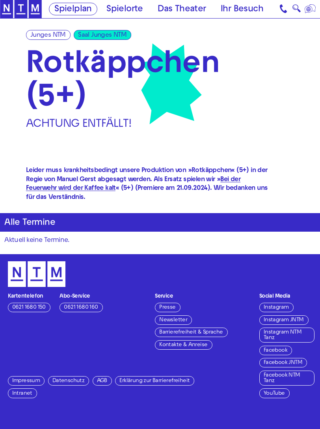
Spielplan (73, 10)
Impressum (26, 381)
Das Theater (182, 10)
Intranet (22, 393)
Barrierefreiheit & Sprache (191, 332)
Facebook (275, 350)
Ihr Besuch (242, 10)
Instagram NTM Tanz (282, 335)
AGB (102, 381)
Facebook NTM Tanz (282, 378)
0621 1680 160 (81, 307)
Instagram (276, 307)
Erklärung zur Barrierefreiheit (154, 381)
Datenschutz (68, 381)
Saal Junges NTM (102, 35)
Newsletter (173, 320)
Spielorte (124, 10)
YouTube (274, 393)
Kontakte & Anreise (183, 345)
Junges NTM (48, 35)
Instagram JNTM (284, 320)
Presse (167, 307)
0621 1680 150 (29, 307)
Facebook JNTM (283, 362)
